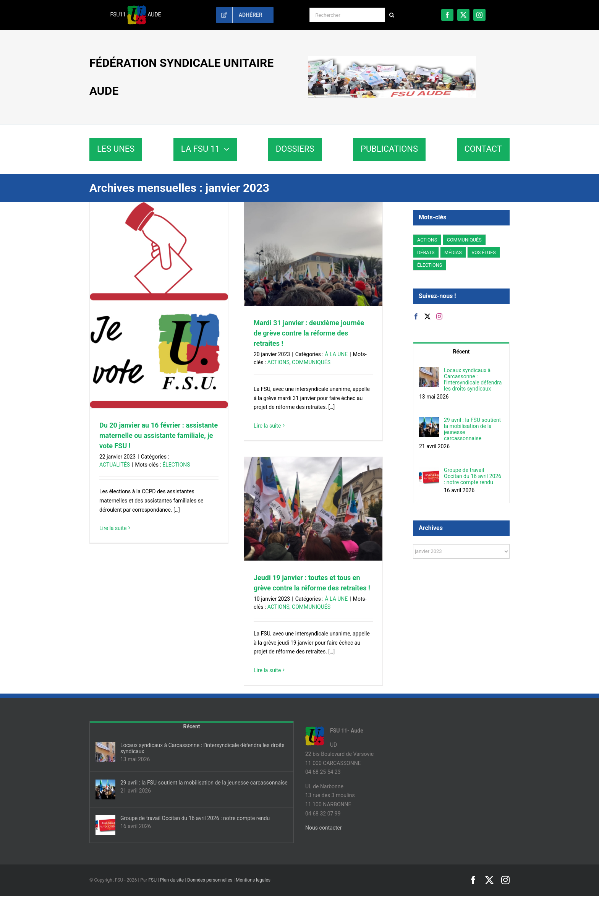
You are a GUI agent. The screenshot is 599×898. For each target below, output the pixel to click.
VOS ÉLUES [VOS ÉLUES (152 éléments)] (483, 252)
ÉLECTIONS (176, 465)
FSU (152, 880)
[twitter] (463, 15)
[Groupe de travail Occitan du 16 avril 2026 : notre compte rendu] (429, 471)
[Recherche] (392, 15)
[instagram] (479, 15)
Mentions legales (253, 880)
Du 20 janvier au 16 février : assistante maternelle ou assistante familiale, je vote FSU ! (158, 435)
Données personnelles (209, 880)
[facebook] (447, 15)
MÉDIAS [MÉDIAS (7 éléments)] (453, 252)
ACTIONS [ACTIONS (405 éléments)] (427, 240)
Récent (461, 352)
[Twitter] (427, 316)
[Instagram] (439, 316)
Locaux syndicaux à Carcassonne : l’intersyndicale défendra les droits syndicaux (473, 379)
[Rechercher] (347, 15)
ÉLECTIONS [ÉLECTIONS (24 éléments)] (429, 265)
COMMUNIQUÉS (311, 362)
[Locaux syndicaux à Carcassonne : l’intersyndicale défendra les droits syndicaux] (429, 371)
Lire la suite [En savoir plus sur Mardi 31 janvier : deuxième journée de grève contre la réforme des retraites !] (267, 426)
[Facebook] (416, 316)
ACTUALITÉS (114, 465)
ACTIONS (278, 362)
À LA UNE (336, 354)
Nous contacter (323, 828)
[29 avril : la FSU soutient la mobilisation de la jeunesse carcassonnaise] (429, 421)
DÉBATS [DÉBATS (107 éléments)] (426, 252)
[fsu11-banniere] (392, 59)
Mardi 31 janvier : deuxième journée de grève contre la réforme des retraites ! (309, 333)
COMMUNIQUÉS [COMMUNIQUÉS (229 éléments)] (464, 240)
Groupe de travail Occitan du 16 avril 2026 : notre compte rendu (472, 476)
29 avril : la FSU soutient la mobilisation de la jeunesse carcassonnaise (472, 429)
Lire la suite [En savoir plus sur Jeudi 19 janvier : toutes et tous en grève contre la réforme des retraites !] (267, 670)
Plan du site (172, 880)
